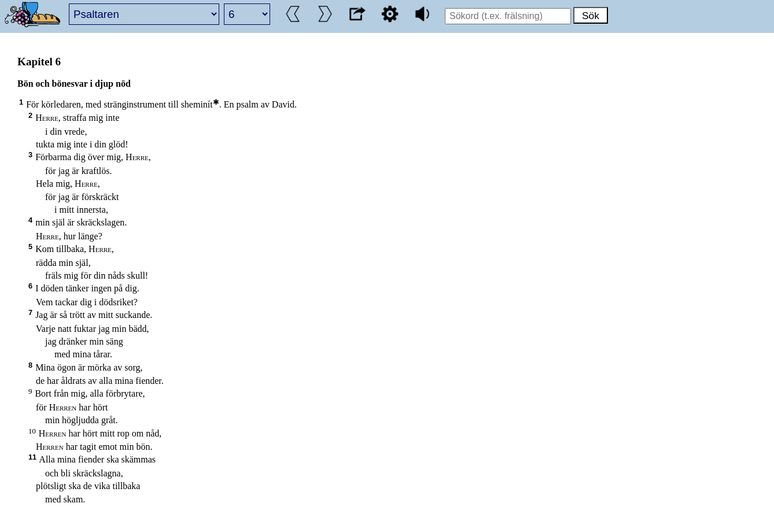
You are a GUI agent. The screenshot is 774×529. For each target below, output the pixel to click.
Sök (590, 15)
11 (32, 457)
